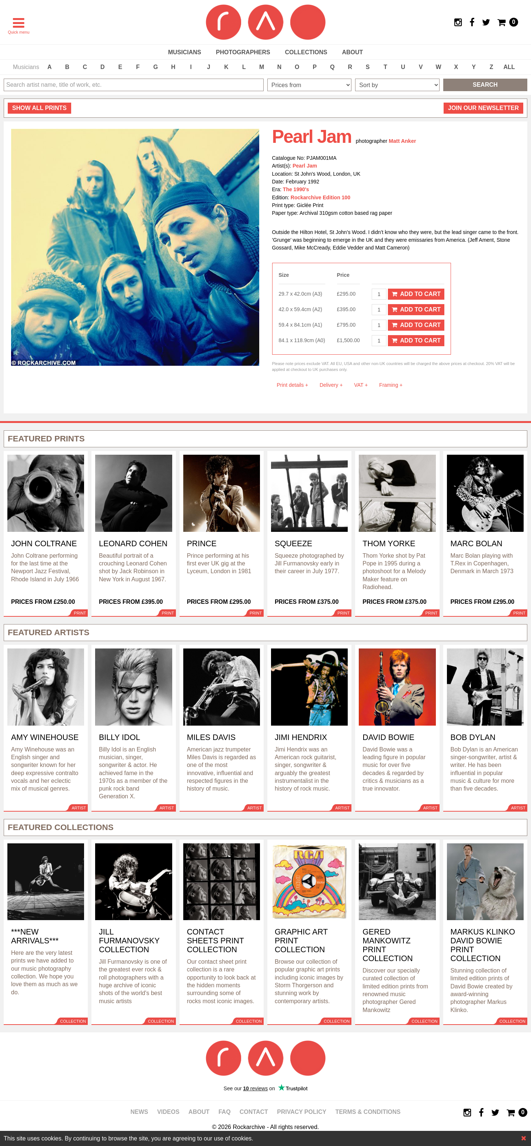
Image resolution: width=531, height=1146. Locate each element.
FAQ (224, 1112)
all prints (39, 108)
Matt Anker (402, 141)
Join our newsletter (483, 108)
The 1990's (296, 189)
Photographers (243, 52)
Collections (306, 52)
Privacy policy (301, 1112)
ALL (509, 67)
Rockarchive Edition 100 (320, 197)
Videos (168, 1112)
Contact (254, 1112)
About (352, 52)
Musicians (184, 52)
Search (485, 85)
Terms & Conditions (367, 1112)
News (139, 1112)
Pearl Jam (305, 166)
